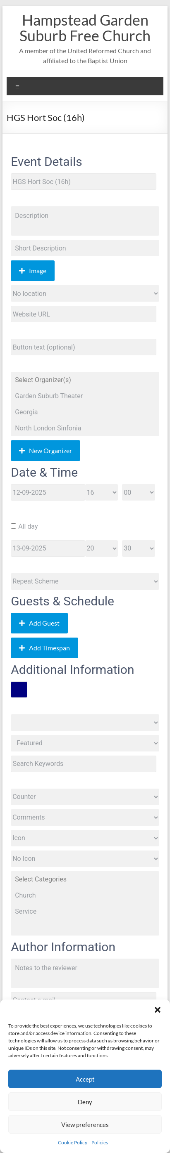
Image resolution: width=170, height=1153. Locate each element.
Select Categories (85, 879)
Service (85, 911)
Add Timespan (44, 648)
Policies (99, 1142)
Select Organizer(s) (85, 380)
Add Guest (39, 623)
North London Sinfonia (85, 428)
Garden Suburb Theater (85, 396)
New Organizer (45, 450)
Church (85, 895)
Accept (85, 1079)
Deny (85, 1102)
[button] (157, 1010)
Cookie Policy (72, 1142)
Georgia (85, 412)
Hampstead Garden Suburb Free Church (85, 28)
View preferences (85, 1124)
